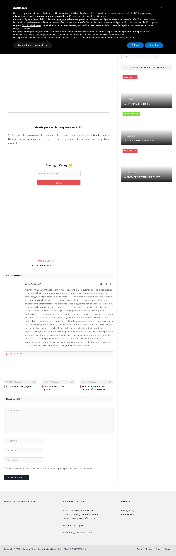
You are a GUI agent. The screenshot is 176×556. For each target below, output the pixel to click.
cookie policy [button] (100, 16)
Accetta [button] (154, 45)
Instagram (78, 525)
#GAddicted (130, 77)
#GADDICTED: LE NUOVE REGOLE (142, 177)
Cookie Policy (127, 514)
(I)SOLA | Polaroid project (18, 386)
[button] (161, 7)
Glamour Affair (33, 283)
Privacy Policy (127, 510)
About (139, 548)
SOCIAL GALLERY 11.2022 (137, 103)
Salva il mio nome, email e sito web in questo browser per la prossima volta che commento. (50, 468)
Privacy (159, 548)
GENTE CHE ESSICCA (42, 265)
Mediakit (149, 548)
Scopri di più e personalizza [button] (32, 45)
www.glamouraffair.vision (86, 514)
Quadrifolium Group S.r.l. (50, 548)
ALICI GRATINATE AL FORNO (139, 140)
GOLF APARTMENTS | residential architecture (93, 387)
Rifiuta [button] (135, 45)
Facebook (67, 525)
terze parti (61, 19)
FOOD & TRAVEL (131, 114)
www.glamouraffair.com (82, 510)
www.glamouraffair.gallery (84, 518)
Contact (168, 548)
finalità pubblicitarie (31, 25)
